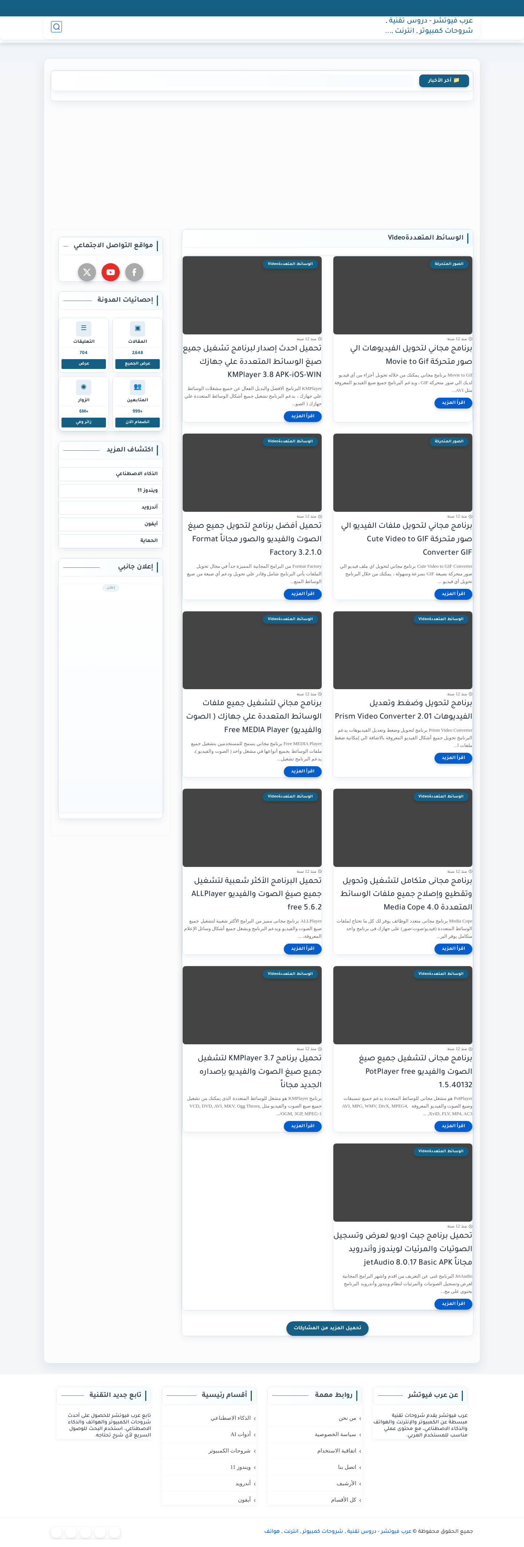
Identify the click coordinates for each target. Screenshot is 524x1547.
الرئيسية (352, 30)
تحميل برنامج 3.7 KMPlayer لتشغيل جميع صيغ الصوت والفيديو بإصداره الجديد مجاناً (260, 1072)
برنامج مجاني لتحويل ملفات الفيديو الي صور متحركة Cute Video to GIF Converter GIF (406, 540)
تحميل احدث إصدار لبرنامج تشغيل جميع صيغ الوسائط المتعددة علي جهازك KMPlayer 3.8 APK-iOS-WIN (252, 362)
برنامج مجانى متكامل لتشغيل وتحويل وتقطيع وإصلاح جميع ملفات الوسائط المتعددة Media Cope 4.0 (406, 895)
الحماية (149, 541)
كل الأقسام (156, 8)
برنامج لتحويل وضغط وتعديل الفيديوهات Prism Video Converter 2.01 (403, 711)
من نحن (355, 8)
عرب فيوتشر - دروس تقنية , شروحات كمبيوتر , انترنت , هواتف (429, 30)
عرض (84, 364)
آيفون (244, 30)
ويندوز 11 (148, 491)
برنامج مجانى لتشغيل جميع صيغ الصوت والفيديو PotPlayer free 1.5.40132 (415, 1072)
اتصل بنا (220, 8)
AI (331, 30)
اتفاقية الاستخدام (262, 8)
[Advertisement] (262, 163)
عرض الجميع (137, 364)
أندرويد (266, 30)
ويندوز (289, 30)
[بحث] (56, 29)
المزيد (202, 30)
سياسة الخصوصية (314, 8)
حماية (223, 30)
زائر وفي (84, 422)
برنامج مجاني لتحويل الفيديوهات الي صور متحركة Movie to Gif (411, 356)
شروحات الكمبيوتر (230, 1451)
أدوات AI (240, 1434)
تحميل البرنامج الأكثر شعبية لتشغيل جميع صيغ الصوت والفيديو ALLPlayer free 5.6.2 (256, 895)
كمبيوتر (313, 30)
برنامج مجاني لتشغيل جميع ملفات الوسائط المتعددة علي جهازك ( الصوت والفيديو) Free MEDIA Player (254, 717)
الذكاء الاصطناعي (137, 474)
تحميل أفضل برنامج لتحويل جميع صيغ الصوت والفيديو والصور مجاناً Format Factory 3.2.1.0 (255, 540)
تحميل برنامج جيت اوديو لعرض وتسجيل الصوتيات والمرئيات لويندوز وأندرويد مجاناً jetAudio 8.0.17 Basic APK (402, 1249)
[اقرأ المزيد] (453, 403)
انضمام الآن (138, 422)
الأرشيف (189, 8)
